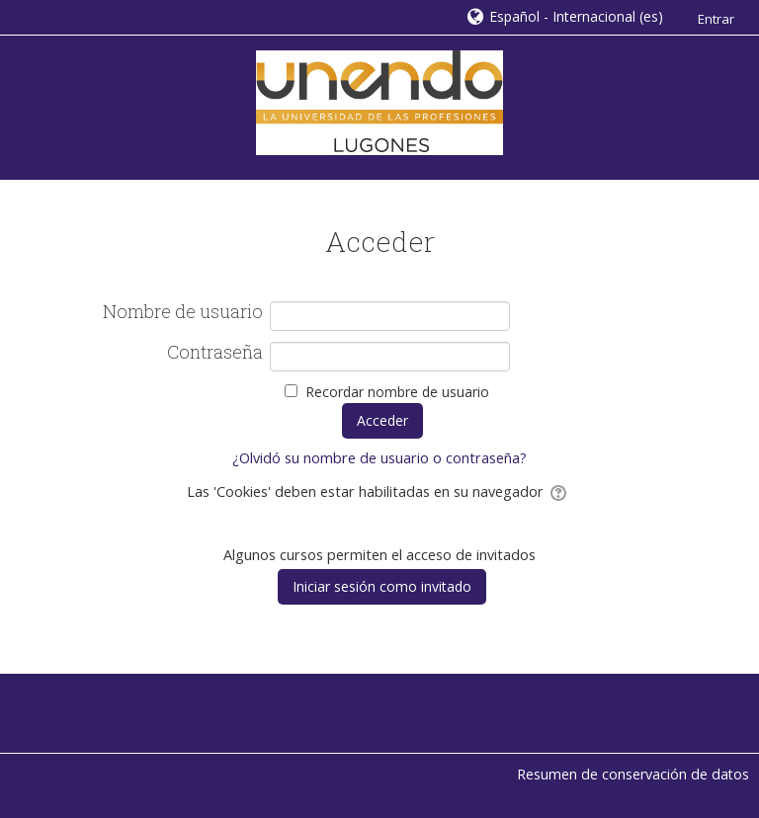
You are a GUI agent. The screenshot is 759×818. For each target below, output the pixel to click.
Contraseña (215, 353)
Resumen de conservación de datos (633, 774)
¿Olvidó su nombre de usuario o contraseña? (379, 458)
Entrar (716, 19)
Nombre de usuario (183, 312)
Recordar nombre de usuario (397, 391)
